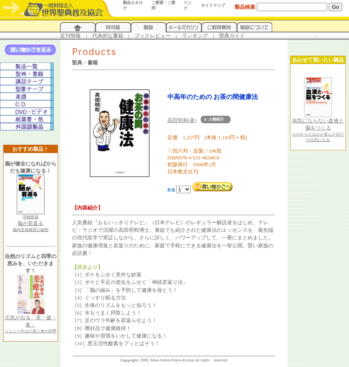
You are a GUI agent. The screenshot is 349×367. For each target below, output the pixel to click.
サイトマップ (213, 5)
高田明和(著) (182, 120)
